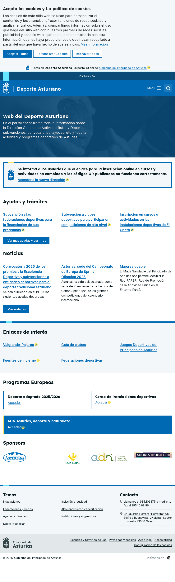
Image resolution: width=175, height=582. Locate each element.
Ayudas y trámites (15, 536)
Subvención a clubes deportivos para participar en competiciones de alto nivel (87, 219)
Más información (94, 44)
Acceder (14, 432)
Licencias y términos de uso (88, 559)
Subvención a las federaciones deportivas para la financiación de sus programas (29, 222)
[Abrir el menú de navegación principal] (154, 88)
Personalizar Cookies (52, 54)
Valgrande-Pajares (21, 374)
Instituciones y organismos (79, 536)
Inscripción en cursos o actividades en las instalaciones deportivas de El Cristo (146, 222)
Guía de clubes (73, 374)
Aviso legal (145, 559)
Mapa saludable (133, 266)
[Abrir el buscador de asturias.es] (168, 88)
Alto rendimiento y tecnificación (82, 528)
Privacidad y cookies (122, 559)
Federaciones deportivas (82, 390)
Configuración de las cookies (153, 565)
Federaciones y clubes (18, 528)
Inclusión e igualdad (74, 521)
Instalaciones (11, 521)
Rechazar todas (87, 54)
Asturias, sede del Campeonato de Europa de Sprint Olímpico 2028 (87, 301)
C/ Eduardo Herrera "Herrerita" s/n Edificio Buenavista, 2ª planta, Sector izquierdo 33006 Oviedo (148, 537)
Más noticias (16, 339)
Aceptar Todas (17, 54)
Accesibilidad (163, 559)
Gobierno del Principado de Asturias (124, 68)
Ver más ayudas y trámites (26, 240)
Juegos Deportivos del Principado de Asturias (138, 376)
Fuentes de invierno (22, 389)
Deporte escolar (14, 543)
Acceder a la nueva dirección (44, 179)
